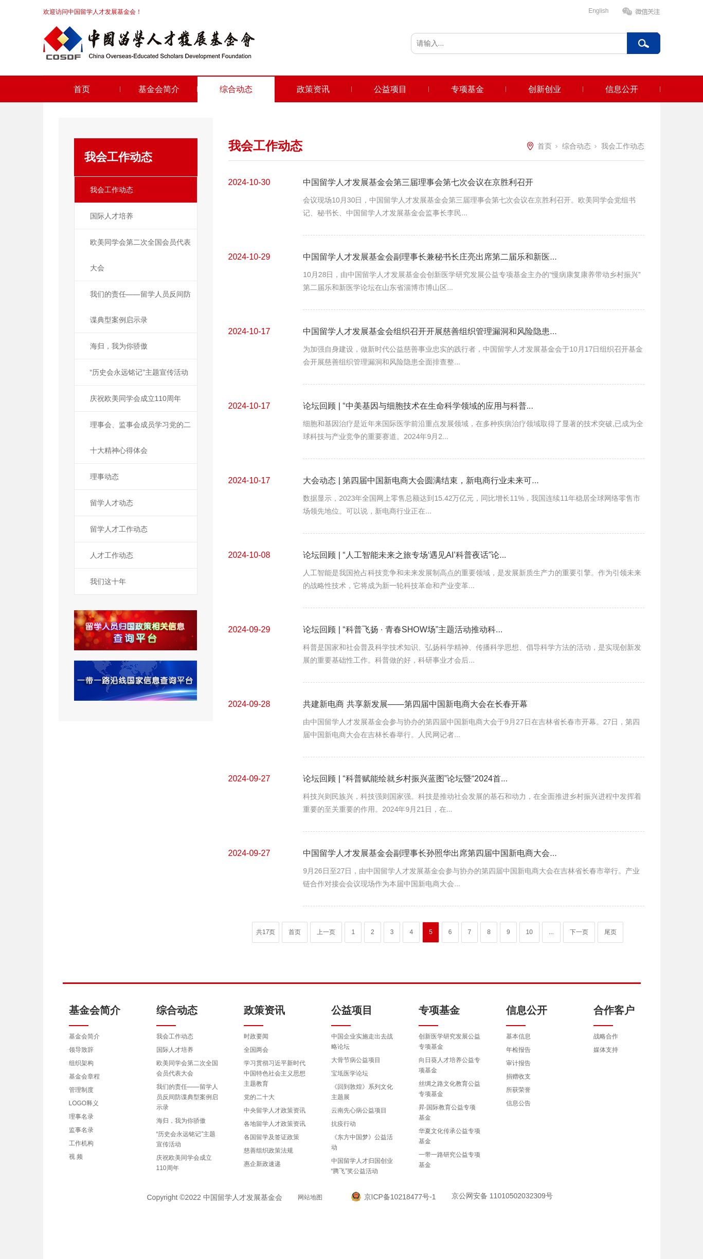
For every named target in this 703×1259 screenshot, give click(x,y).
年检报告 (518, 1049)
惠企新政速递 (262, 1163)
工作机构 (81, 1143)
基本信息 (518, 1036)
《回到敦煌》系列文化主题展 (362, 1092)
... (551, 932)
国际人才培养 (111, 216)
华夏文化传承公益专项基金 (449, 1136)
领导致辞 (81, 1049)
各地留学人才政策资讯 (274, 1123)
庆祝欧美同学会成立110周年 (135, 398)
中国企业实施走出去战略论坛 (362, 1041)
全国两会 (256, 1049)
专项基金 (467, 89)
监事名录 (81, 1130)
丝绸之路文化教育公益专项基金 (449, 1089)
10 (529, 932)
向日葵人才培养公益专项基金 (449, 1065)
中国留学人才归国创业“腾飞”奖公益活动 (362, 1166)
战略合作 (605, 1036)
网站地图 (310, 1197)
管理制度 (81, 1089)
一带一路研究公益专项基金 (449, 1160)
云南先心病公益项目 (359, 1110)
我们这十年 (108, 581)
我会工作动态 (111, 190)
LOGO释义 (84, 1103)
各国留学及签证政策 (271, 1137)
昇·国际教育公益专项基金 (447, 1112)
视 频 (76, 1156)
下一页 (579, 932)
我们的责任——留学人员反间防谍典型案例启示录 (140, 307)
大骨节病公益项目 (356, 1060)
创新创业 (544, 89)
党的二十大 (259, 1097)
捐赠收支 (518, 1076)
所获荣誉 (518, 1089)
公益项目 (390, 89)
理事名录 (81, 1116)
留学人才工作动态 (119, 529)
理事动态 (104, 476)
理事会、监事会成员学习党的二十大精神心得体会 (140, 437)
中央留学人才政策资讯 (274, 1110)
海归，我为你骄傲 (119, 346)
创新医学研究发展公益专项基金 (449, 1041)
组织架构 (81, 1063)
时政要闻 (256, 1036)
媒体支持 (605, 1049)
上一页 (326, 932)
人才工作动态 (111, 555)
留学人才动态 (111, 503)
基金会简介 (158, 89)
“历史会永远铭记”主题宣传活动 (139, 372)
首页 (82, 89)
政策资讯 (313, 89)
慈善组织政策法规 (268, 1150)
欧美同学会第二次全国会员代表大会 (140, 255)
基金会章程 (84, 1076)
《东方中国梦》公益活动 (362, 1142)
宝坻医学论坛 (349, 1073)
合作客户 (614, 1010)
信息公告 (518, 1103)
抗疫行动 (343, 1123)
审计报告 (518, 1063)
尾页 (610, 932)
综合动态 (236, 89)
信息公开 (621, 89)
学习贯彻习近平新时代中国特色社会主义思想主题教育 (274, 1073)
